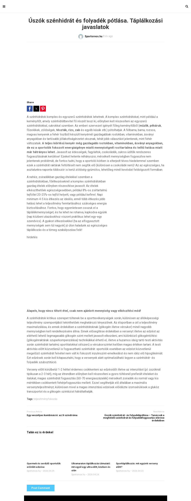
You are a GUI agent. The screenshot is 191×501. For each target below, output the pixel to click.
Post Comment (40, 488)
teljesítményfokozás (45, 398)
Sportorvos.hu (34, 471)
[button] (30, 109)
